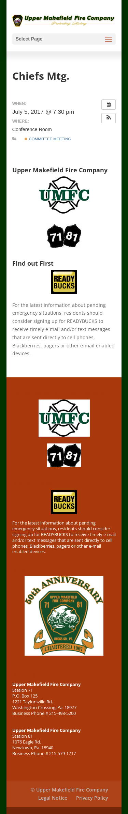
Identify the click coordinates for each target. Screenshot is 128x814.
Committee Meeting (48, 139)
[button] (108, 118)
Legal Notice (52, 798)
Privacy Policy (92, 798)
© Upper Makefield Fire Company (69, 789)
